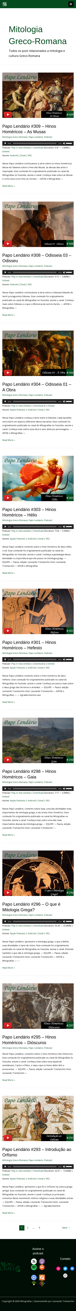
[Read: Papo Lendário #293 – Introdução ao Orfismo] (38, 1118)
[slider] (35, 143)
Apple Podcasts (17, 409)
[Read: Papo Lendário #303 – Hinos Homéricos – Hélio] (38, 478)
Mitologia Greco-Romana (14, 137)
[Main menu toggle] (71, 4)
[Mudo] (64, 143)
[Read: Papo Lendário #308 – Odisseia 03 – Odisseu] (38, 224)
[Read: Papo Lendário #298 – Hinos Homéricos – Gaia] (38, 740)
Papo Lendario (36, 137)
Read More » (8, 185)
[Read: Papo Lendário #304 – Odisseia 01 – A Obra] (38, 353)
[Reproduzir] (5, 143)
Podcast (48, 137)
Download (38, 147)
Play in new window (21, 147)
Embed (5, 151)
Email (23, 155)
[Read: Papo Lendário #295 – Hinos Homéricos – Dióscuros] (38, 1006)
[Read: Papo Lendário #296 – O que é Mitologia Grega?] (38, 873)
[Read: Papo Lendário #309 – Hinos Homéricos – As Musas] (38, 95)
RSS (30, 155)
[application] (38, 143)
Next (66, 1227)
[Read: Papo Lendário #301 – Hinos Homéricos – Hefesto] (38, 611)
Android (14, 155)
